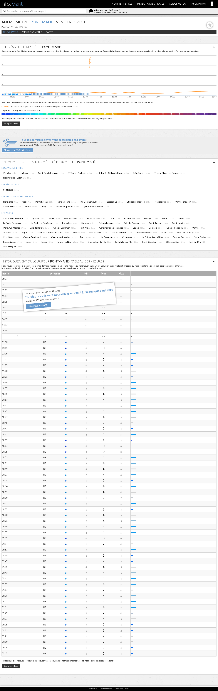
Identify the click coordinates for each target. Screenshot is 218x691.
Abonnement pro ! (38, 305)
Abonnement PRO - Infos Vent (17, 150)
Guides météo (177, 3)
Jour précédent (11, 123)
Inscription (198, 3)
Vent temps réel (122, 3)
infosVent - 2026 (122, 689)
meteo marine (106, 689)
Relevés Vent (10, 32)
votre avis (93, 689)
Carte (49, 32)
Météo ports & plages (150, 3)
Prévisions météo (32, 32)
